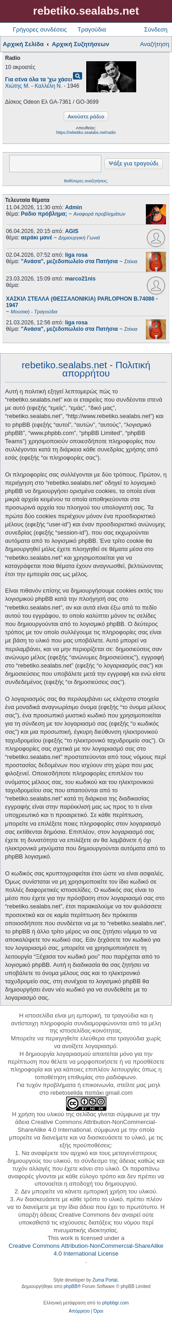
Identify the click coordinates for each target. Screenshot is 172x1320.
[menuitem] (79, 1311)
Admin (73, 207)
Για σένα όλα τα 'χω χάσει (38, 79)
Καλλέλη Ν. (48, 86)
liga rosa (76, 255)
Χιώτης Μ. (17, 86)
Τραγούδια (92, 29)
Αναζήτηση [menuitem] (154, 44)
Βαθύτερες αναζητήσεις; (86, 181)
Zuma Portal (104, 1280)
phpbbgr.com (115, 1302)
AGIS (71, 231)
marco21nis (80, 279)
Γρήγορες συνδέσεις (40, 29)
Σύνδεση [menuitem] (155, 29)
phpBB (71, 1286)
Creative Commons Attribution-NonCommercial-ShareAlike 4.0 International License (86, 1249)
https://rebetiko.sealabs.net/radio (86, 132)
